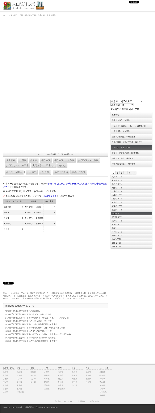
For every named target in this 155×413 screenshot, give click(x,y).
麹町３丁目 (116, 247)
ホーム (5, 15)
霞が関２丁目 (30, 15)
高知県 (88, 382)
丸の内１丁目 (117, 177)
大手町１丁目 (117, 188)
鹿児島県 (103, 392)
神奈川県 (20, 392)
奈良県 (60, 385)
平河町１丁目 (117, 232)
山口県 (74, 385)
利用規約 (81, 401)
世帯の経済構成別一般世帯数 (123, 164)
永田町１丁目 (117, 221)
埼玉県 (19, 382)
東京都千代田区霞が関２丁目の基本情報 (22, 311)
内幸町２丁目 (117, 199)
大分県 (102, 385)
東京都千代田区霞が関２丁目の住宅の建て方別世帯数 (28, 331)
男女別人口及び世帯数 (121, 120)
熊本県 (102, 382)
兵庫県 (60, 382)
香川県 (88, 375)
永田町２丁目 (50, 196)
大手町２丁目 (117, 191)
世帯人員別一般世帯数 (121, 131)
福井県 (33, 382)
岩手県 (5, 379)
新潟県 (33, 372)
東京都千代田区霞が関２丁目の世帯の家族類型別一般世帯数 (31, 324)
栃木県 (19, 375)
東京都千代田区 (16, 15)
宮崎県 (102, 389)
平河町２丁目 (117, 235)
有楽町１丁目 (117, 202)
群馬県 (19, 379)
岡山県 (74, 379)
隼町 (113, 228)
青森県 (5, 375)
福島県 (5, 392)
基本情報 (115, 115)
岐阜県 (47, 379)
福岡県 (102, 372)
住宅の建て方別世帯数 (47, 15)
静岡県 (47, 382)
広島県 (74, 382)
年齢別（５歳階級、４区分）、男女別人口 (129, 126)
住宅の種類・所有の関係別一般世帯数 (127, 142)
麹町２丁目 (116, 243)
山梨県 (47, 372)
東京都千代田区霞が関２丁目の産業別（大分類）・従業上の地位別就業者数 (38, 334)
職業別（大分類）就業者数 (122, 158)
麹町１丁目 (116, 239)
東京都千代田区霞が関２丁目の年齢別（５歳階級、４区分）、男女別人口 (37, 318)
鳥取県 (74, 372)
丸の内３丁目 (117, 184)
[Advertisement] (55, 130)
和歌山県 (61, 389)
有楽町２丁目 (117, 206)
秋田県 (5, 385)
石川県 (33, 379)
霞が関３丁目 (117, 217)
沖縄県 (102, 395)
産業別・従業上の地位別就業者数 (125, 153)
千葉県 (19, 385)
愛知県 (47, 385)
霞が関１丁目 (117, 210)
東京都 (19, 389)
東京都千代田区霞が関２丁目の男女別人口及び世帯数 (28, 314)
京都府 (60, 375)
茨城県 (19, 372)
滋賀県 (60, 372)
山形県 (5, 389)
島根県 (74, 375)
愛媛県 (88, 379)
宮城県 (5, 382)
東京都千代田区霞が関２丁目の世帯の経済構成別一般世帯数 (31, 341)
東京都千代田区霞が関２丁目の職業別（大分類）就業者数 (30, 338)
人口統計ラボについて (64, 401)
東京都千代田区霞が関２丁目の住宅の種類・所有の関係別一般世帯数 (35, 328)
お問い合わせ (95, 401)
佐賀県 (102, 375)
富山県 (33, 375)
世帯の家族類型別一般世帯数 (123, 137)
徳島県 (88, 372)
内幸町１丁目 (117, 195)
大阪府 (60, 379)
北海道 (5, 372)
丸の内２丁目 (117, 180)
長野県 (47, 375)
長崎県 (102, 379)
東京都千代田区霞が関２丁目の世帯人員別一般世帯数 (28, 321)
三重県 (47, 389)
